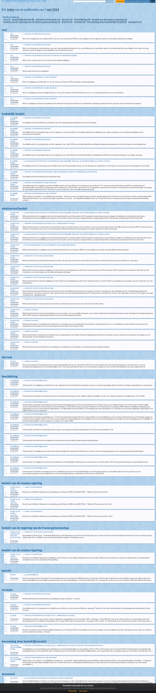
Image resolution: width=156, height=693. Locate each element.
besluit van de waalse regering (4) (109, 19)
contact (146, 1)
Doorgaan (73, 691)
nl (152, 1)
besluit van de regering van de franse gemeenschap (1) (31, 22)
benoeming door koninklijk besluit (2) (107, 22)
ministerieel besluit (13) (48, 19)
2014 (55, 9)
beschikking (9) (82, 19)
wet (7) (6, 19)
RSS (126, 1)
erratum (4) (79, 22)
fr (154, 1)
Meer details (83, 691)
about (131, 1)
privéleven (120, 1)
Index (10, 9)
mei (49, 9)
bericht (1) (67, 22)
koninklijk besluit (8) (23, 19)
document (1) (135, 22)
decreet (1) (67, 19)
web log (139, 1)
